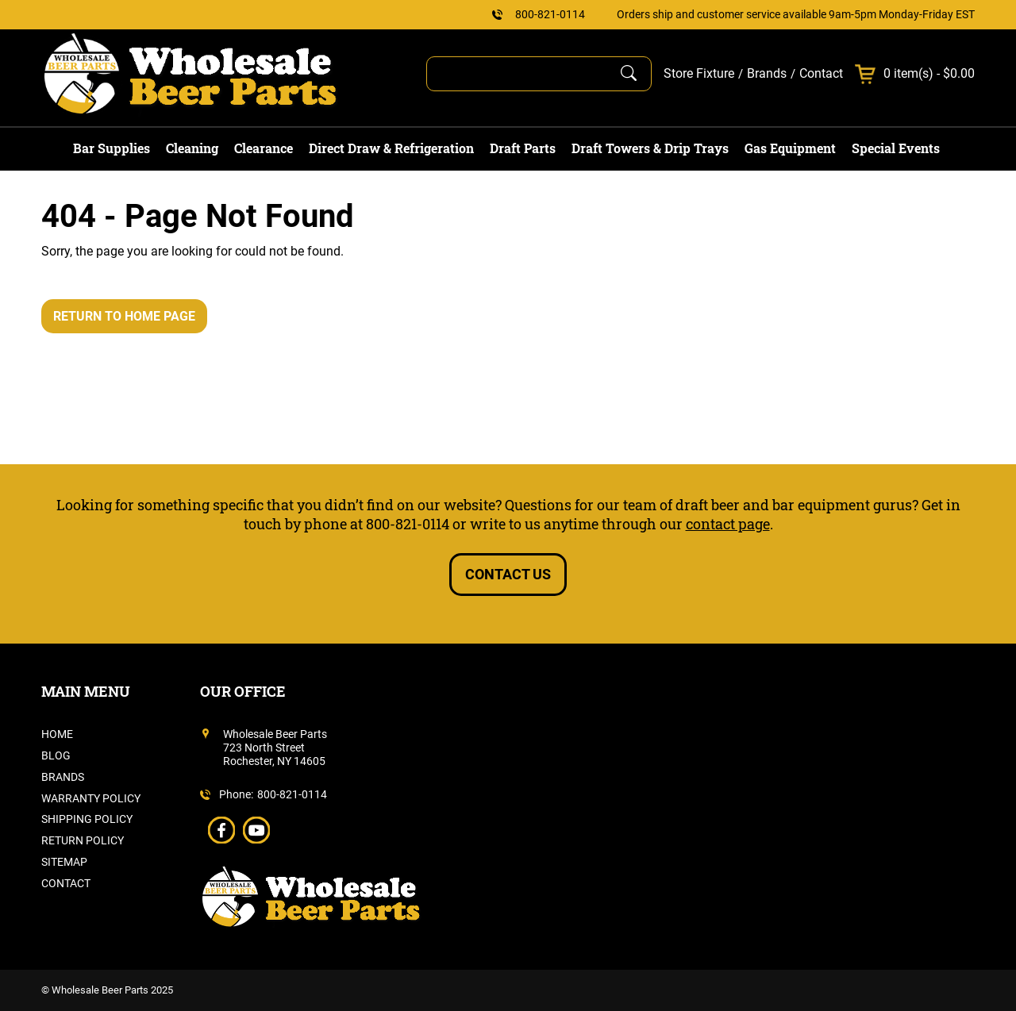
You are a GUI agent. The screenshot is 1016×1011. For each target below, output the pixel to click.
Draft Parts (523, 148)
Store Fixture (699, 73)
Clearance (263, 148)
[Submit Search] (628, 73)
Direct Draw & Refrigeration (391, 148)
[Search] (525, 73)
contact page (728, 523)
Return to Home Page (124, 316)
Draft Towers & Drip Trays (650, 148)
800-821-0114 (550, 14)
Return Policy (82, 840)
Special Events (896, 148)
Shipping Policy (87, 819)
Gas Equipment (790, 148)
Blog (56, 755)
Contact (821, 73)
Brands (767, 73)
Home (57, 734)
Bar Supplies (111, 148)
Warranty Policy (90, 798)
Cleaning (192, 148)
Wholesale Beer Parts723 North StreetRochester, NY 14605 (275, 747)
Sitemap (64, 861)
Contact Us (508, 574)
